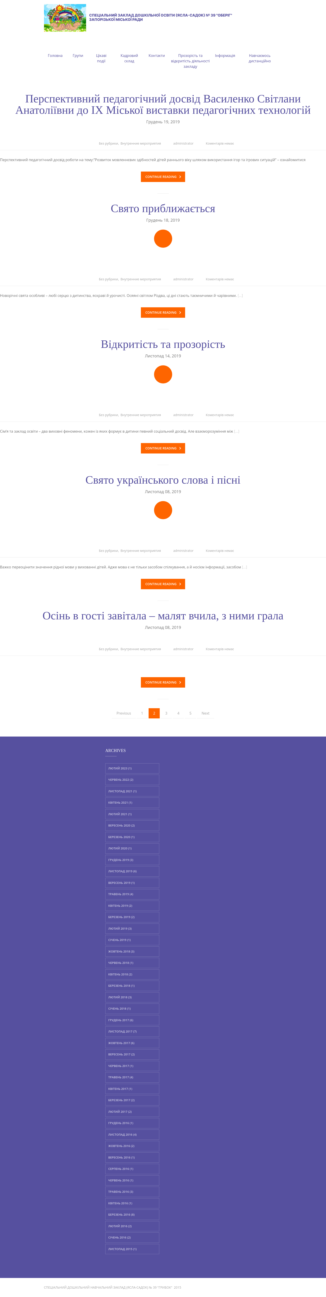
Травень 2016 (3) (120, 1192)
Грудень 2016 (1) (120, 1123)
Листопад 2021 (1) (122, 791)
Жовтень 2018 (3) (121, 951)
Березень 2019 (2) (121, 917)
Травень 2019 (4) (120, 894)
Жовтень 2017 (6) (121, 1043)
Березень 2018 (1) (121, 986)
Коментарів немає (220, 143)
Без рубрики (108, 143)
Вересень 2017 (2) (121, 1054)
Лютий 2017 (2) (120, 1111)
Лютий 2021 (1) (120, 814)
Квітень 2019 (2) (120, 905)
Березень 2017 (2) (121, 1100)
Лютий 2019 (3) (120, 928)
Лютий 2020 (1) (120, 848)
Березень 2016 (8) (121, 1214)
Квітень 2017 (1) (120, 1088)
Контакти (157, 50)
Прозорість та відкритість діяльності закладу (190, 55)
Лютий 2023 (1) (120, 768)
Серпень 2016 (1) (120, 1169)
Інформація (225, 50)
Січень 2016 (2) (119, 1237)
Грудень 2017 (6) (120, 1020)
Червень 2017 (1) (120, 1066)
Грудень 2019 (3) (120, 860)
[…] (240, 295)
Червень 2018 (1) (120, 963)
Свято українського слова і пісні (163, 479)
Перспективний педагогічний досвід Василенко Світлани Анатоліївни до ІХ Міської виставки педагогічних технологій (163, 104)
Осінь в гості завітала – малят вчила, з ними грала (163, 615)
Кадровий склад (129, 52)
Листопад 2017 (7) (122, 1031)
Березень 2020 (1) (121, 837)
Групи (78, 50)
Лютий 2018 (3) (120, 997)
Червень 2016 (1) (120, 1180)
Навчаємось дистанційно (260, 52)
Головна (55, 50)
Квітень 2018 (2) (120, 974)
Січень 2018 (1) (119, 1008)
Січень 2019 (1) (119, 940)
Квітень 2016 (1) (120, 1203)
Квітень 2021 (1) (120, 802)
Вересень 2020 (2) (121, 825)
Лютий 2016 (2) (120, 1226)
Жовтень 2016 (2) (121, 1146)
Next (205, 713)
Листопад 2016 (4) (122, 1134)
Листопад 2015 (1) (122, 1249)
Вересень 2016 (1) (121, 1157)
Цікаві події (101, 52)
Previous (123, 713)
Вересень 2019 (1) (121, 882)
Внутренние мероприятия (140, 143)
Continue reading (163, 177)
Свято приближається (163, 208)
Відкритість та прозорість (163, 344)
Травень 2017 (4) (120, 1077)
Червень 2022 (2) (120, 780)
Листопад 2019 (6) (122, 871)
